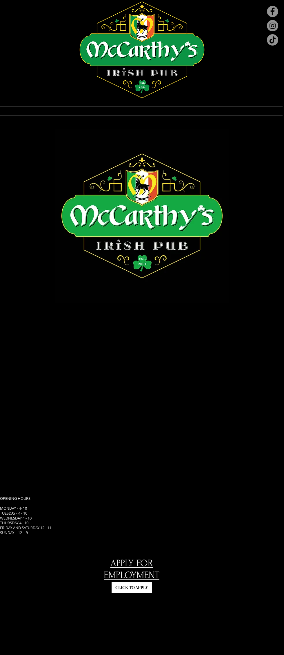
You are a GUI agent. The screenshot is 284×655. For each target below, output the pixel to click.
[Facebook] (272, 11)
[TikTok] (272, 40)
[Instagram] (272, 25)
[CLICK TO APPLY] (131, 588)
